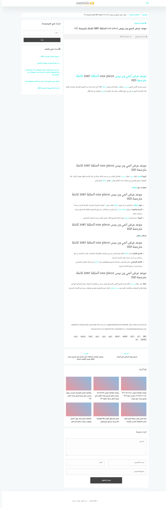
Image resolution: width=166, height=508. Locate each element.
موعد (141, 76)
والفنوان (141, 339)
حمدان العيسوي (139, 36)
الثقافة (123, 336)
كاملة (77, 76)
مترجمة (139, 80)
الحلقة (93, 76)
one (136, 336)
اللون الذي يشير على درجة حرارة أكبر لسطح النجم (40, 81)
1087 (142, 336)
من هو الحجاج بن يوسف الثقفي (46, 63)
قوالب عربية (74, 501)
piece (130, 336)
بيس (116, 76)
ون (121, 76)
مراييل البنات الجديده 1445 (48, 56)
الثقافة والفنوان (138, 23)
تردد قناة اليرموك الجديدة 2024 (46, 88)
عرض (133, 76)
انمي (126, 76)
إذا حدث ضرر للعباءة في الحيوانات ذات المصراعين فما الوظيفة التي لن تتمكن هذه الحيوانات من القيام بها (40, 72)
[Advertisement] (104, 57)
